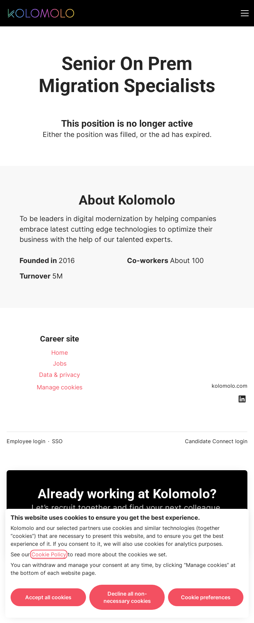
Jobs (59, 363)
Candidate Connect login (216, 441)
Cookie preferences (206, 597)
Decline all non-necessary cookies (127, 597)
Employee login (26, 441)
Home (59, 352)
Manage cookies (59, 387)
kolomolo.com (229, 385)
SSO (57, 441)
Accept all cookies (48, 597)
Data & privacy (59, 374)
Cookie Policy (48, 554)
